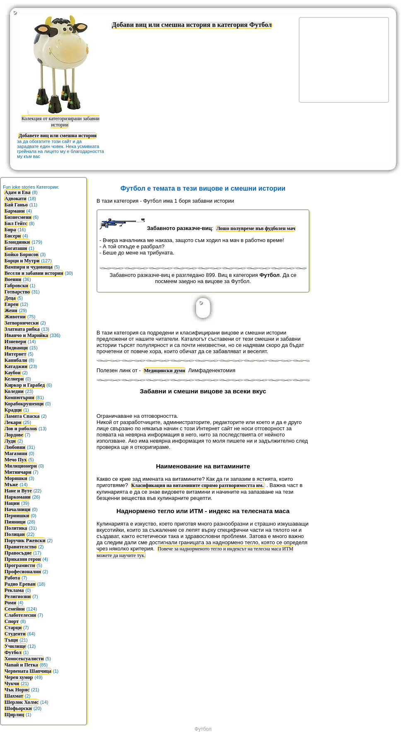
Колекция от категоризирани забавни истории (60, 118)
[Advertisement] (360, 300)
